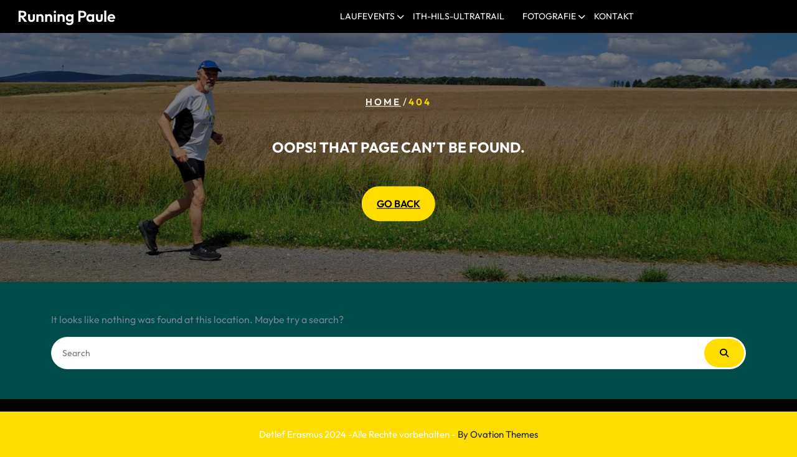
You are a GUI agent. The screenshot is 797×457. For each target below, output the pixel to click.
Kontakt (614, 16)
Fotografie (549, 16)
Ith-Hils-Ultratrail (458, 16)
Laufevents (367, 16)
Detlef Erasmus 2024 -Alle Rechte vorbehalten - (398, 434)
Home (383, 102)
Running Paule (66, 16)
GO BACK (398, 203)
